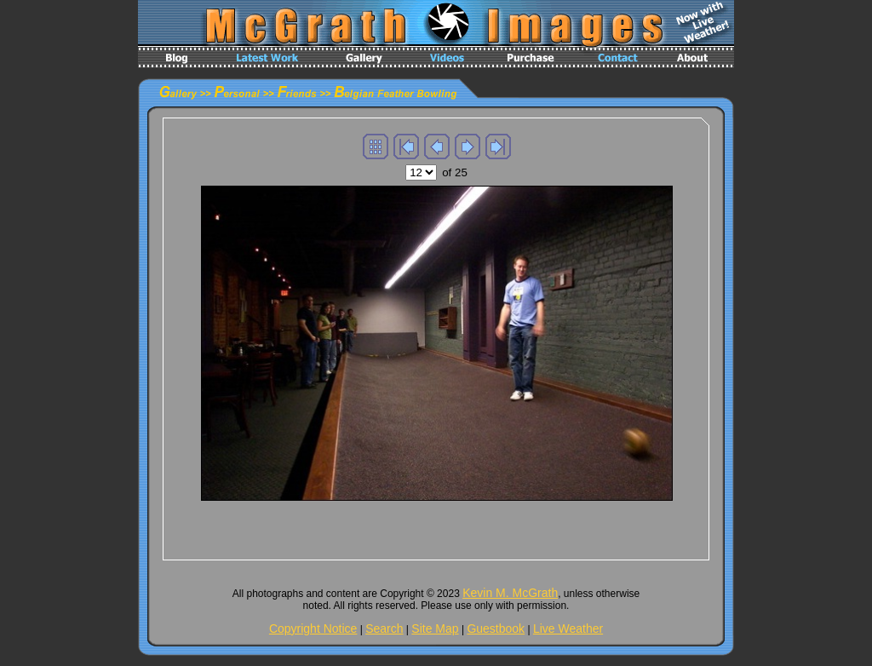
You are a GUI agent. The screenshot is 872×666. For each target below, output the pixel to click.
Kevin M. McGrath (510, 593)
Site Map (434, 628)
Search (384, 628)
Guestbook (496, 628)
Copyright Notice (313, 628)
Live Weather (568, 628)
